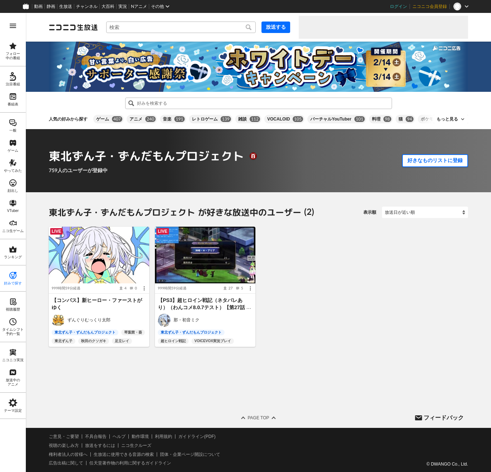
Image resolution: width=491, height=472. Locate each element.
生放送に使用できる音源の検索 (124, 454)
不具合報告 (96, 436)
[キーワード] (181, 27)
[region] (13, 242)
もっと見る (447, 119)
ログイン (398, 6)
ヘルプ (119, 436)
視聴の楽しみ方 (64, 445)
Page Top (258, 417)
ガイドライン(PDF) (197, 436)
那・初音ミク (186, 319)
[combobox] (181, 27)
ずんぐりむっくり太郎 (88, 319)
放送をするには (100, 445)
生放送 (65, 6)
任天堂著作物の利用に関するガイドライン (130, 463)
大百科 (107, 6)
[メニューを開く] (13, 26)
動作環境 (140, 436)
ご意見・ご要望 (64, 436)
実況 (122, 6)
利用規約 (163, 436)
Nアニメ (139, 6)
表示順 (369, 212)
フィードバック (444, 417)
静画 (51, 6)
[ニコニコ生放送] (73, 27)
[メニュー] (144, 288)
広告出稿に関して (66, 463)
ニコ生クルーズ (136, 445)
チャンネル (87, 6)
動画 (38, 6)
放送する (276, 27)
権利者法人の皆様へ (68, 454)
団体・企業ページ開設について (190, 454)
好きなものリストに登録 (435, 160)
